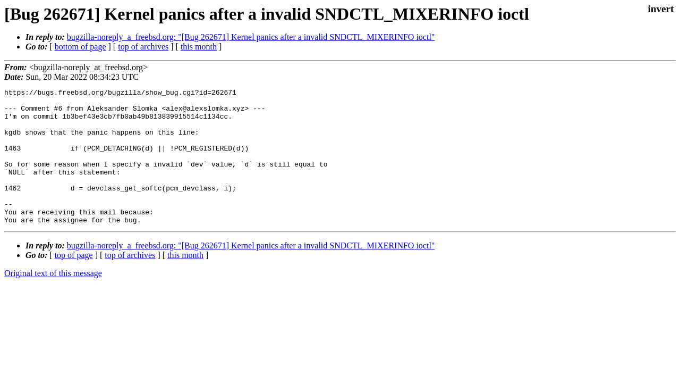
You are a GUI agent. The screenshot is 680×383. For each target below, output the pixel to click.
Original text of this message (53, 300)
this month (199, 46)
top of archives (143, 46)
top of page (74, 282)
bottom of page (80, 46)
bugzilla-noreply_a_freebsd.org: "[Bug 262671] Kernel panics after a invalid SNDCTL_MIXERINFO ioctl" (251, 36)
